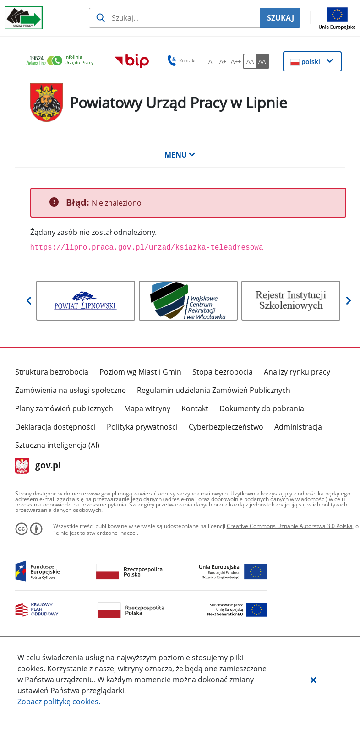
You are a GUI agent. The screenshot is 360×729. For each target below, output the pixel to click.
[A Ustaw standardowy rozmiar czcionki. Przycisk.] (210, 61)
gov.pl (38, 466)
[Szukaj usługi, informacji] (174, 18)
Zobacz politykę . (58, 701)
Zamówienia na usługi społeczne (70, 390)
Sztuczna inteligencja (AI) (57, 445)
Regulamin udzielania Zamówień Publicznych (213, 390)
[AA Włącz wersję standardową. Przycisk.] (249, 61)
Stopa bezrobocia (222, 372)
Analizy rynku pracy (297, 372)
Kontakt (194, 408)
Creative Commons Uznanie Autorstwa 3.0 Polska (290, 526)
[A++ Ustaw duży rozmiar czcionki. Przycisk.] (235, 61)
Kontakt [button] (180, 60)
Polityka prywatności (142, 427)
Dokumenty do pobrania (261, 408)
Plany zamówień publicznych (64, 408)
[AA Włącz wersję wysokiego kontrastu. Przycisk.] (262, 61)
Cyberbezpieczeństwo (226, 427)
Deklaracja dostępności (55, 427)
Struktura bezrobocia (51, 372)
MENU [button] (180, 155)
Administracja (298, 427)
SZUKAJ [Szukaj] (280, 18)
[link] (62, 61)
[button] (313, 680)
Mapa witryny (147, 408)
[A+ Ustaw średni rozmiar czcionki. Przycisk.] (223, 61)
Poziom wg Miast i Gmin (140, 372)
